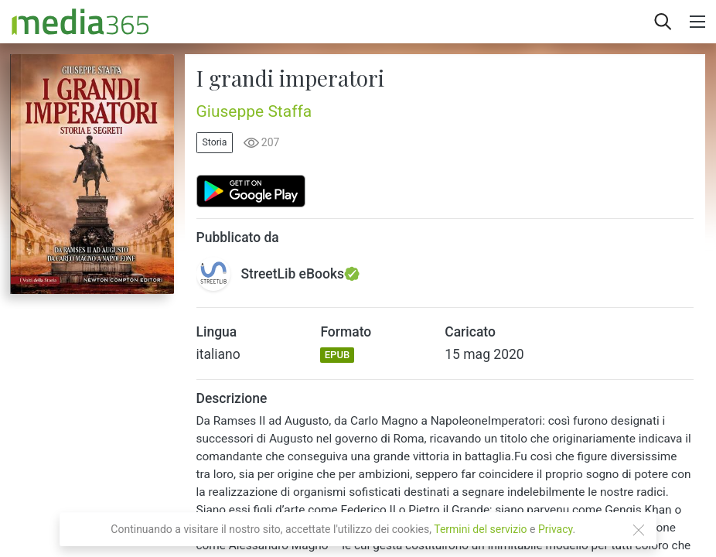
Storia (215, 142)
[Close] (639, 530)
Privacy (555, 529)
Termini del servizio (480, 529)
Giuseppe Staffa (254, 111)
